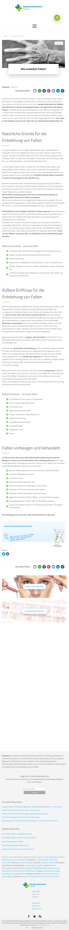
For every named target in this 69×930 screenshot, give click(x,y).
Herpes (51, 862)
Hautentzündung (26, 862)
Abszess (5, 857)
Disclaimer (36, 906)
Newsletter (36, 891)
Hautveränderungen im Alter (12, 841)
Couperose (40, 857)
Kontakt (35, 896)
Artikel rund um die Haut (35, 586)
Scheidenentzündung (51, 871)
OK (27, 927)
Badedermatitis (30, 857)
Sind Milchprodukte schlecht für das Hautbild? (19, 837)
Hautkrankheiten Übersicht (34, 611)
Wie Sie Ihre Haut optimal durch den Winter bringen (21, 810)
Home (5, 36)
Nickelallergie (18, 871)
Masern (53, 865)
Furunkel (39, 859)
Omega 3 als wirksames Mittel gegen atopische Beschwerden (25, 814)
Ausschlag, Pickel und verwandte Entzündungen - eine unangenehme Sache (30, 821)
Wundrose (56, 876)
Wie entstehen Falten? (17, 36)
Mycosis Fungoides (26, 868)
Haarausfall (6, 862)
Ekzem (61, 857)
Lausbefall (39, 865)
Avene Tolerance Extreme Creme (18, 526)
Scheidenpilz (6, 873)
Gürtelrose (53, 859)
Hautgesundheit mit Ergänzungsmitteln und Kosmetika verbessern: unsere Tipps (32, 807)
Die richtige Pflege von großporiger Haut (17, 834)
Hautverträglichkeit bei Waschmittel (15, 845)
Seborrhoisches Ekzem (50, 873)
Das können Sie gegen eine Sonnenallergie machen (21, 817)
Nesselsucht (55, 868)
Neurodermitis (7, 871)
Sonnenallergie (7, 876)
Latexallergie (30, 865)
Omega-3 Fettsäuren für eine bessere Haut (18, 849)
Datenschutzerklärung (43, 925)
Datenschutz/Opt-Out (37, 927)
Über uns (35, 894)
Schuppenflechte (18, 873)
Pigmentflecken (30, 871)
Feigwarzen (6, 859)
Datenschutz (36, 908)
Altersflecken (18, 857)
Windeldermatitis (35, 876)
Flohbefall (23, 859)
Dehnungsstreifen (51, 857)
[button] (35, 91)
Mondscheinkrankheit (10, 868)
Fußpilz (46, 859)
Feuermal (15, 859)
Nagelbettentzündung (42, 868)
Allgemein (14, 87)
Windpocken (46, 876)
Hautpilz (44, 862)
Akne (11, 857)
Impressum (36, 903)
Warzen (25, 876)
